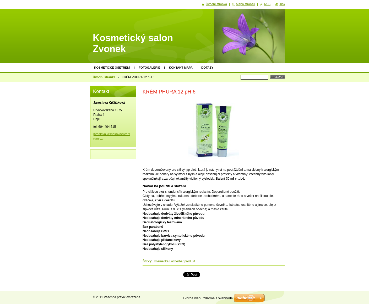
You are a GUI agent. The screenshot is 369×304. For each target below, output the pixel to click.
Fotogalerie (149, 67)
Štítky (147, 261)
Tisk (282, 4)
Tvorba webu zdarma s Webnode (208, 298)
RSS (267, 4)
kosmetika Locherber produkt (174, 261)
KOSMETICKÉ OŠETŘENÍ (112, 67)
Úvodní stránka (104, 77)
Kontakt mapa (181, 67)
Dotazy (207, 67)
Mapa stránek (245, 4)
